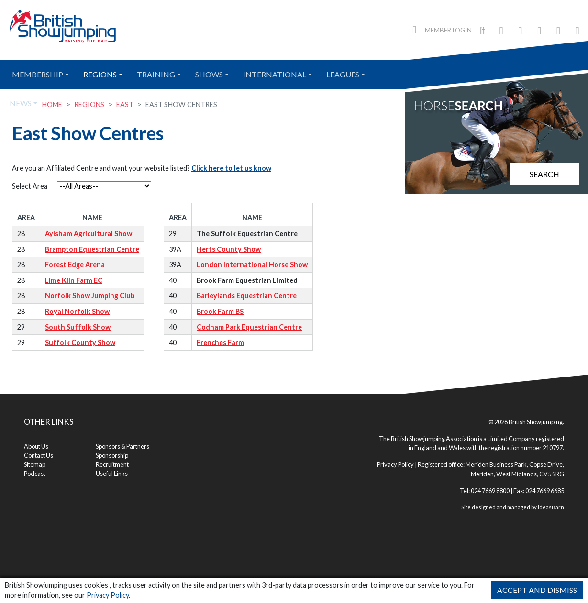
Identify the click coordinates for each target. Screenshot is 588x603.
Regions (100, 74)
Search (544, 174)
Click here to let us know (231, 168)
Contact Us (38, 455)
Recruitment (112, 464)
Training (156, 74)
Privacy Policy (108, 595)
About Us (36, 446)
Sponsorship (112, 455)
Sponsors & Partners (122, 446)
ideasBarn (551, 507)
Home (52, 104)
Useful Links (112, 473)
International (274, 74)
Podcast (34, 473)
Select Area (29, 186)
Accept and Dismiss (537, 589)
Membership (37, 74)
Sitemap (34, 464)
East (124, 104)
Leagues (342, 74)
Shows (209, 74)
